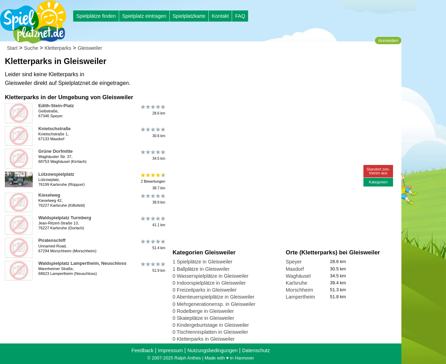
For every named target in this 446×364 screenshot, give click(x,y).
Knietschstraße (54, 128)
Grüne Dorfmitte (55, 151)
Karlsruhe (296, 283)
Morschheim (299, 290)
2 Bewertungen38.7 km (152, 181)
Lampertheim (300, 297)
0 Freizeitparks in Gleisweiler (204, 290)
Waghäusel (298, 276)
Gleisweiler (90, 48)
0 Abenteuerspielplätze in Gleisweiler (213, 297)
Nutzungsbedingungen (212, 350)
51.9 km (152, 267)
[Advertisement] (251, 66)
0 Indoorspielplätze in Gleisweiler (209, 283)
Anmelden (388, 40)
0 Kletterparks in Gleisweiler (203, 339)
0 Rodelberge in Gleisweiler (203, 311)
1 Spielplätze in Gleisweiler (202, 261)
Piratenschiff (52, 240)
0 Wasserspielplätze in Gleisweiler (210, 276)
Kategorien (378, 182)
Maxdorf (295, 269)
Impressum (170, 350)
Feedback (142, 350)
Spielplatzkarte (188, 16)
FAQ (240, 16)
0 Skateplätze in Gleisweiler (203, 318)
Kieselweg (49, 195)
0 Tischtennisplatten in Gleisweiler (210, 332)
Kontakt (220, 16)
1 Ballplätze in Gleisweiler (201, 269)
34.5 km (152, 155)
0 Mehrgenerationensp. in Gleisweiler (213, 304)
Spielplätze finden (96, 16)
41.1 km (152, 221)
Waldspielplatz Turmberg (64, 217)
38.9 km (152, 199)
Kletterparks (58, 48)
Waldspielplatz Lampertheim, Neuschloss (82, 263)
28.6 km (152, 109)
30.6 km (152, 132)
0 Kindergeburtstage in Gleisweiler (210, 325)
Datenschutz (256, 350)
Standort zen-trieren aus (378, 171)
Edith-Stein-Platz (56, 105)
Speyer (294, 261)
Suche (31, 48)
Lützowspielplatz (56, 174)
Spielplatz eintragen (144, 16)
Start (12, 48)
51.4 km (152, 244)
